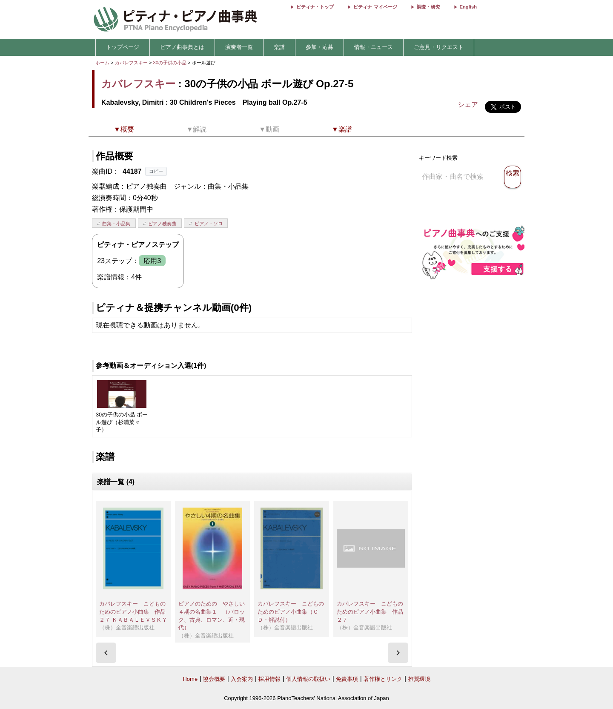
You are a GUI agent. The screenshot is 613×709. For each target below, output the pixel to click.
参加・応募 (319, 47)
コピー (156, 171)
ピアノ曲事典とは (182, 47)
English (468, 6)
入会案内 (242, 679)
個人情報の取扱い (308, 679)
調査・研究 (428, 6)
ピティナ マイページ (375, 6)
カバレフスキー (131, 62)
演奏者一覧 (239, 47)
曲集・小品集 (116, 223)
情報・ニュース (373, 47)
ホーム (102, 62)
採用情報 (269, 679)
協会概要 (214, 679)
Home (190, 679)
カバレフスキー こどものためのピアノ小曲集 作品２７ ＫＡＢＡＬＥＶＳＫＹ (133, 611)
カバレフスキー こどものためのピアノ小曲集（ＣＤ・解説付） (291, 611)
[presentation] (106, 653)
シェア (468, 104)
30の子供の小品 (170, 62)
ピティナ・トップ (315, 6)
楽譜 (279, 47)
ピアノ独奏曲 (162, 223)
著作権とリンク (383, 679)
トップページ (122, 47)
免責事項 (347, 679)
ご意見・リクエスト (439, 47)
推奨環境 (419, 679)
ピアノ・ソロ (209, 223)
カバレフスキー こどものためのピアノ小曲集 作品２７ (370, 611)
